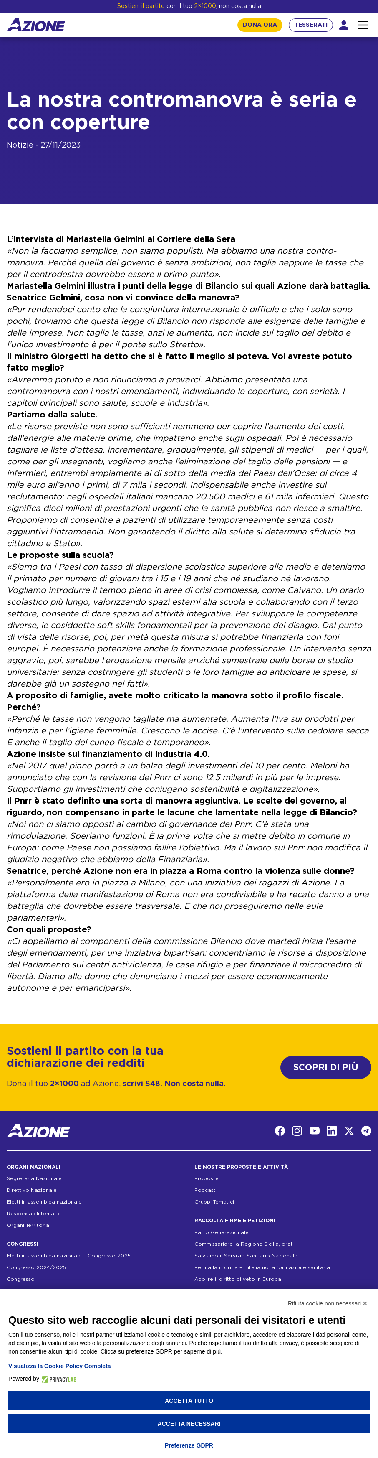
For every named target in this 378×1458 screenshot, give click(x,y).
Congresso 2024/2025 (36, 1267)
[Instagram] (297, 1131)
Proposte (206, 1178)
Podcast (205, 1190)
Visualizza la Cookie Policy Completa (59, 1366)
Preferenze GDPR (189, 1445)
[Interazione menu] (363, 25)
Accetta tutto (189, 1400)
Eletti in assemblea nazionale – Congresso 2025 (69, 1255)
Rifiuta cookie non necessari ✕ (328, 1303)
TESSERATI (311, 25)
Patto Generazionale (221, 1232)
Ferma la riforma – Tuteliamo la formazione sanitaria (262, 1267)
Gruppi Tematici (214, 1201)
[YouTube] (315, 1131)
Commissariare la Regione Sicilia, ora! (243, 1244)
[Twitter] (349, 1131)
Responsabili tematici (34, 1213)
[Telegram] (366, 1131)
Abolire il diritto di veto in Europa (237, 1279)
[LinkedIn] (332, 1131)
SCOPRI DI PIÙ (325, 1067)
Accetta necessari (189, 1423)
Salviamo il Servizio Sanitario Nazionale (245, 1255)
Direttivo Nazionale (32, 1190)
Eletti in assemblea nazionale (44, 1201)
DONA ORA (260, 25)
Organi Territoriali (29, 1225)
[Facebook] (280, 1131)
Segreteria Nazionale (34, 1178)
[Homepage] (36, 24)
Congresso (21, 1279)
